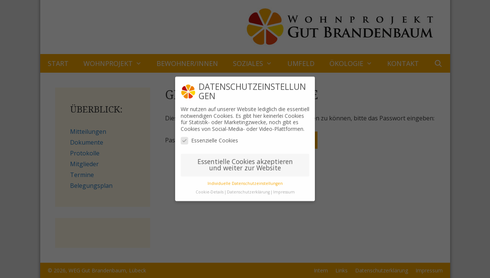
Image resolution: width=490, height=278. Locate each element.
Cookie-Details (210, 188)
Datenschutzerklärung (248, 188)
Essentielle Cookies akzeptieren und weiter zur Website (245, 161)
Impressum (284, 188)
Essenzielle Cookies (209, 136)
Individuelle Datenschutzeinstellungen (245, 179)
